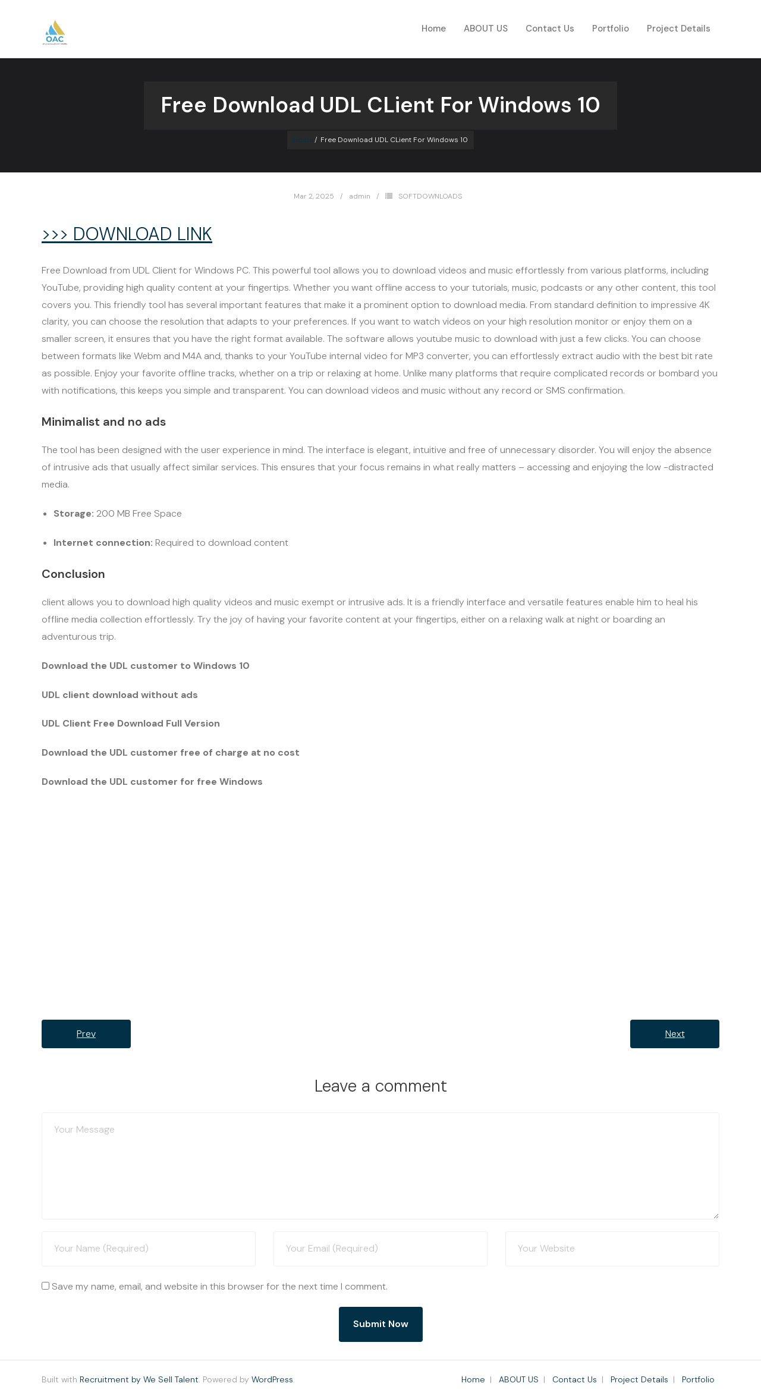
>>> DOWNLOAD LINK (127, 234)
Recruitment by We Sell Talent (139, 1379)
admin (359, 196)
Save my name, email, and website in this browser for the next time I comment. (220, 1286)
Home (434, 28)
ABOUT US (519, 1379)
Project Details (639, 1379)
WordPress (272, 1379)
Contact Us (574, 1379)
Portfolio (698, 1379)
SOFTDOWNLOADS (430, 196)
